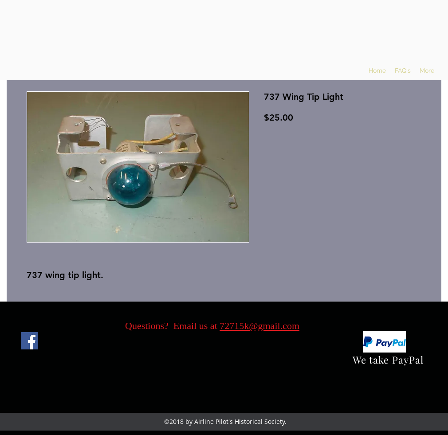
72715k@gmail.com (259, 325)
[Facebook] (29, 340)
